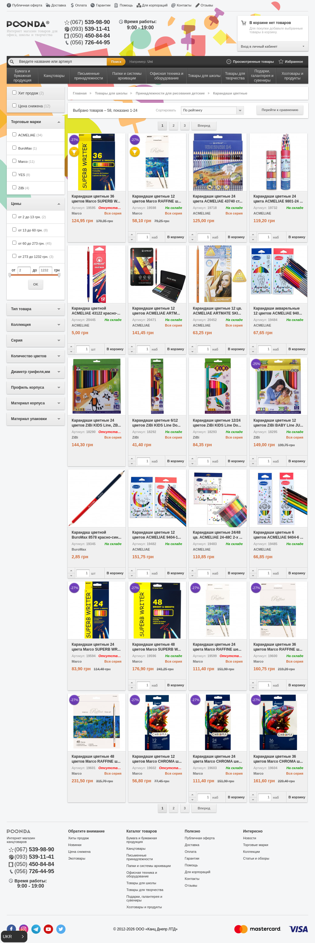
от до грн (35, 278)
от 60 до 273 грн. (34, 243)
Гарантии (103, 5)
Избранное (294, 61)
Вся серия (113, 213)
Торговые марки (255, 845)
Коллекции (251, 851)
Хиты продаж (78, 838)
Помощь (126, 5)
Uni (150, 61)
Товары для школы (111, 93)
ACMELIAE (30, 135)
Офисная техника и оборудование (141, 874)
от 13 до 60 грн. (33, 230)
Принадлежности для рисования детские (170, 93)
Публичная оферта (27, 5)
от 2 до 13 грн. (32, 217)
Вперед (204, 125)
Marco (26, 161)
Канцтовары (136, 848)
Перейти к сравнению (280, 110)
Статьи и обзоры (256, 858)
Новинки (75, 845)
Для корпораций (155, 5)
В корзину (175, 237)
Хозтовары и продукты (144, 907)
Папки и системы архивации (148, 866)
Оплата (81, 5)
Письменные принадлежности (139, 857)
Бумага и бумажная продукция (141, 840)
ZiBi (23, 188)
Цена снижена (34, 106)
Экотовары (77, 858)
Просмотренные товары (253, 61)
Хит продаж (31, 93)
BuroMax (27, 148)
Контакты (184, 5)
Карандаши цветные (230, 93)
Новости (249, 838)
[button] (14, 936)
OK (35, 284)
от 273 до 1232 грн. (35, 257)
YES (24, 175)
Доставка (58, 5)
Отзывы (207, 5)
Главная (80, 93)
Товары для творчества (144, 890)
